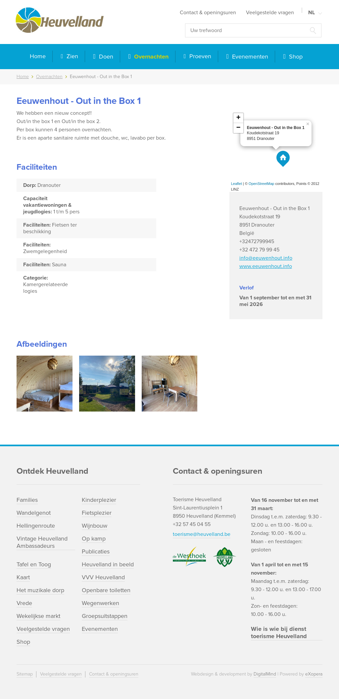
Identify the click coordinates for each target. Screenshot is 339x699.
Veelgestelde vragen (270, 12)
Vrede (24, 603)
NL (311, 12)
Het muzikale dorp (40, 590)
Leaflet (236, 184)
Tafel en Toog (34, 564)
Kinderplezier (99, 499)
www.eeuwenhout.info (265, 266)
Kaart (23, 577)
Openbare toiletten (106, 590)
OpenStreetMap (261, 184)
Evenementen (249, 56)
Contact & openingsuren (208, 12)
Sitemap (25, 674)
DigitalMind (265, 674)
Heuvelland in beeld (108, 564)
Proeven (199, 56)
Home (38, 56)
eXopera (313, 674)
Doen (105, 56)
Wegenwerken (100, 603)
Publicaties (96, 551)
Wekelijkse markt (38, 616)
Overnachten (150, 56)
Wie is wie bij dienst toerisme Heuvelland (279, 632)
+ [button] (238, 118)
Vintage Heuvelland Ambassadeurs (42, 542)
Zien (71, 56)
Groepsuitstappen (104, 616)
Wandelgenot (34, 512)
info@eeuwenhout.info (265, 258)
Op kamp (94, 538)
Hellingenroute (36, 525)
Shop (295, 56)
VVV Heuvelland (103, 577)
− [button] (238, 128)
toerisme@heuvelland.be (201, 534)
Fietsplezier (97, 512)
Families (27, 499)
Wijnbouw (94, 525)
